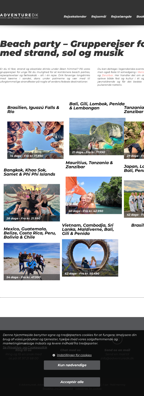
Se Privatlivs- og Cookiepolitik (25, 347)
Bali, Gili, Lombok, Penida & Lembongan (101, 110)
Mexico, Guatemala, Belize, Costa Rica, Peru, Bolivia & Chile (34, 228)
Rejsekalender (75, 16)
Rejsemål (98, 16)
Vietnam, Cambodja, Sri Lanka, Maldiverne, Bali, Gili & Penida (83, 220)
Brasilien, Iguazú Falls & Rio (43, 119)
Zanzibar (107, 75)
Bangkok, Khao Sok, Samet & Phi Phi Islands (34, 176)
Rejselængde (121, 16)
